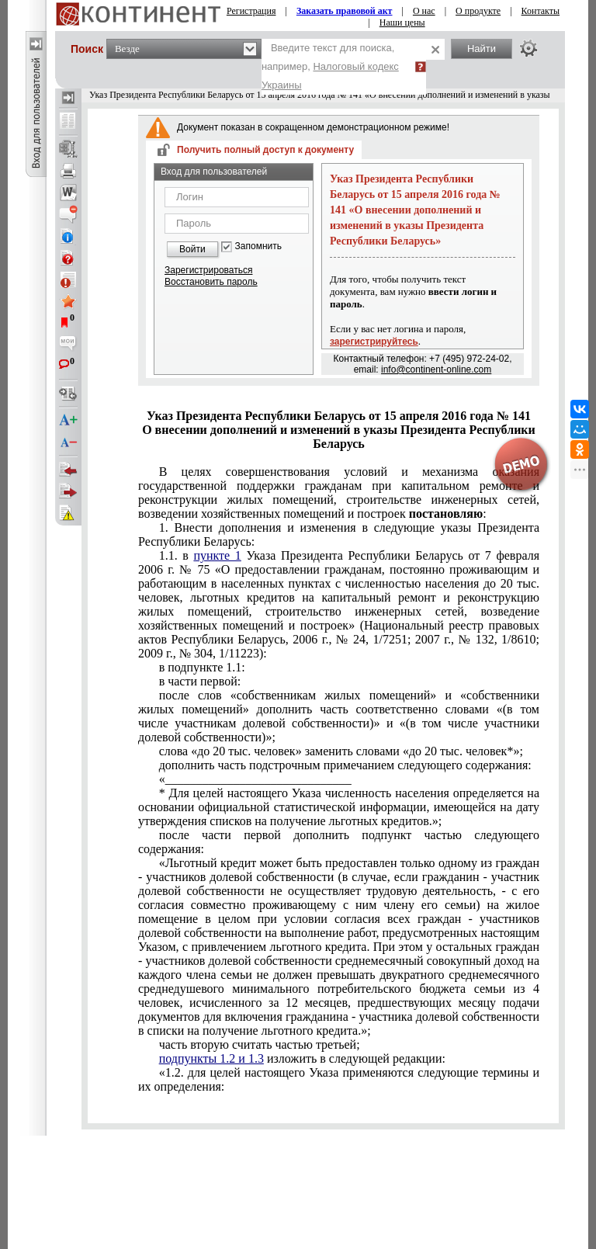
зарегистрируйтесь (374, 341)
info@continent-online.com (436, 369)
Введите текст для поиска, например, (330, 66)
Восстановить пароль (211, 281)
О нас (424, 10)
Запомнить (258, 246)
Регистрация (251, 10)
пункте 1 (217, 555)
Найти (481, 48)
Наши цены (402, 22)
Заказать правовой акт (344, 10)
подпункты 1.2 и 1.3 (211, 1058)
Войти (192, 249)
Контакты (541, 10)
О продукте (478, 10)
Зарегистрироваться (208, 270)
